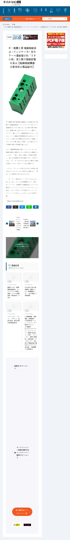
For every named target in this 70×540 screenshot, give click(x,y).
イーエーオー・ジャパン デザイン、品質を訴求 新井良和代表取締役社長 (13, 320)
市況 (41, 9)
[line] (29, 207)
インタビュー (9, 10)
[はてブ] (22, 207)
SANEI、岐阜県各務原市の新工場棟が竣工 (26, 223)
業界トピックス (20, 10)
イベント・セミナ (35, 10)
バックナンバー (58, 10)
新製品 (14, 10)
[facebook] (9, 207)
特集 (46, 9)
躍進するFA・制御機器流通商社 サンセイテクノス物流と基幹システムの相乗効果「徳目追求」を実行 (13, 292)
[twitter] (15, 207)
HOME (3, 11)
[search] (65, 19)
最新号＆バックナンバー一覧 (22, 511)
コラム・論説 (51, 10)
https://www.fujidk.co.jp (15, 201)
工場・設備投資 (28, 10)
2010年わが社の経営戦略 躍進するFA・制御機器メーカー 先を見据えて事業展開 (31, 291)
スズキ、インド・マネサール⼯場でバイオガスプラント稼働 (18, 223)
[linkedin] (36, 207)
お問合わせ (65, 10)
